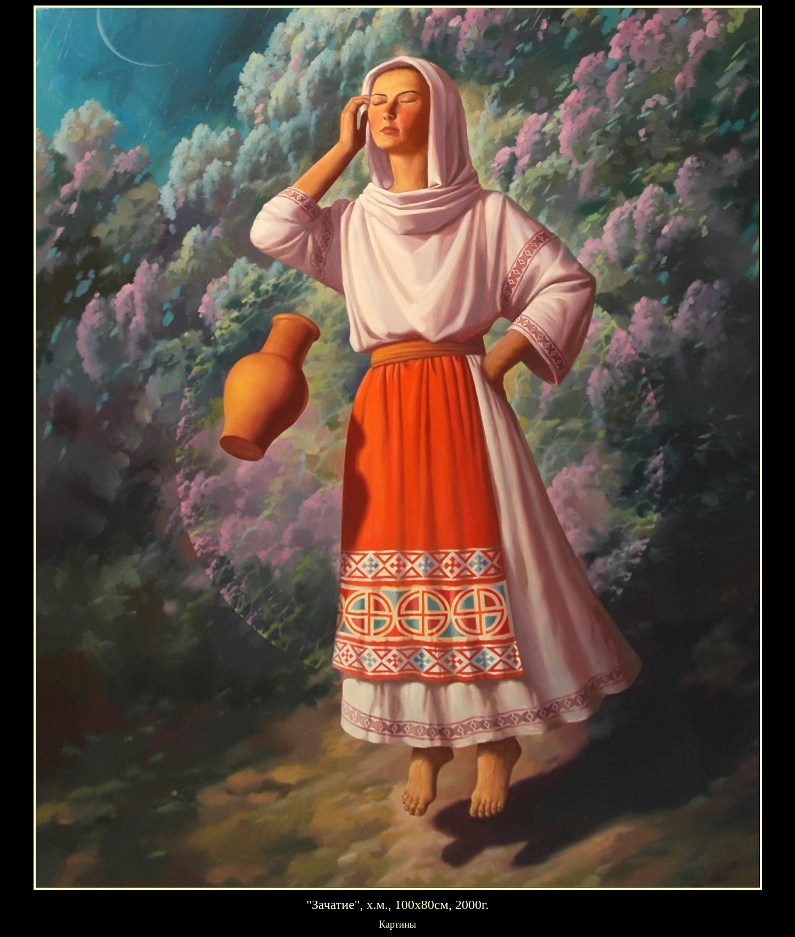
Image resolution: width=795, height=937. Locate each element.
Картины (397, 924)
